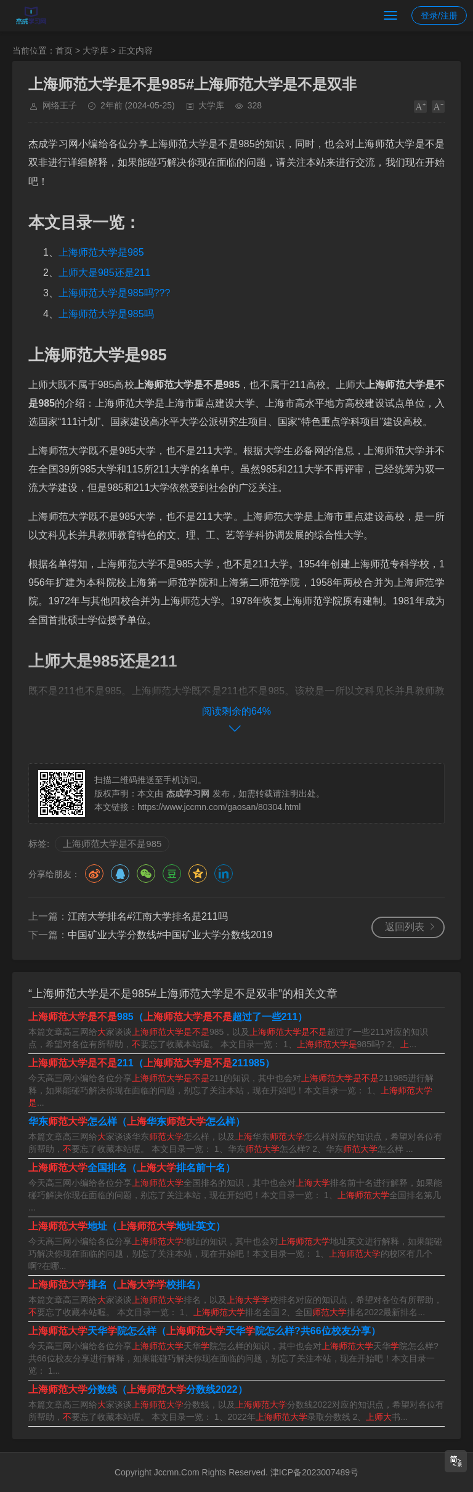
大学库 (95, 50)
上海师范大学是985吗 (106, 314)
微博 (94, 873)
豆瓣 (172, 873)
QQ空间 (197, 873)
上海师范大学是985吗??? (114, 293)
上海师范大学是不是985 (112, 843)
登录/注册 (439, 15)
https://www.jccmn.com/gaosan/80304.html (219, 807)
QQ (120, 873)
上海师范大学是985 (101, 252)
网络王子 (59, 105)
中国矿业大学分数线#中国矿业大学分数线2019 (170, 935)
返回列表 (404, 927)
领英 (223, 873)
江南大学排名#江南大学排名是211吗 (148, 916)
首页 (64, 50)
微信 (146, 873)
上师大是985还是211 (104, 272)
